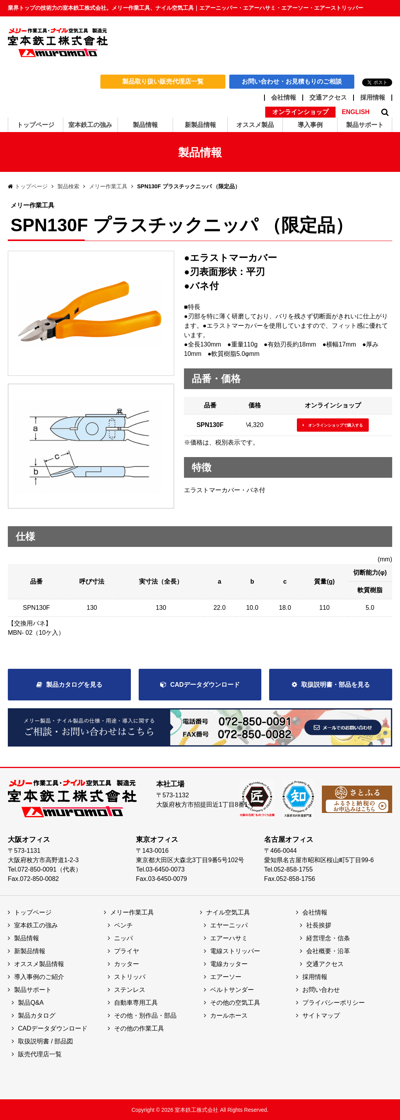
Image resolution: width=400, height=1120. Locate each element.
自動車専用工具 (136, 1002)
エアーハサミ (229, 937)
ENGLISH (356, 112)
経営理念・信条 (328, 937)
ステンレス (129, 989)
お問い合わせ (321, 989)
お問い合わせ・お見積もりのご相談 (292, 81)
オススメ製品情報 (39, 963)
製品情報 (26, 937)
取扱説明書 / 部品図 (45, 1040)
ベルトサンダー (232, 989)
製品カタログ (36, 1014)
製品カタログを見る (74, 684)
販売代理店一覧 (40, 1053)
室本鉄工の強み (36, 924)
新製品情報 (29, 950)
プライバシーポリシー (333, 1002)
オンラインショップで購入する (335, 425)
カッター (126, 963)
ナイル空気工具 (228, 911)
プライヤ (126, 950)
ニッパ (123, 937)
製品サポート (33, 989)
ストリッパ (129, 976)
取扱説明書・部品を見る (335, 684)
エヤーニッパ (229, 924)
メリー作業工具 (108, 186)
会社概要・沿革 (328, 950)
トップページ (31, 186)
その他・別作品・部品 (145, 1014)
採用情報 (372, 98)
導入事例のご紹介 (39, 976)
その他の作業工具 (139, 1027)
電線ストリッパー (235, 950)
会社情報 (283, 98)
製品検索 (68, 186)
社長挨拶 (318, 924)
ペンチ (123, 924)
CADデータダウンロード (205, 684)
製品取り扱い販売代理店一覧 (163, 81)
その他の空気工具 (235, 1002)
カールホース (229, 1014)
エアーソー (225, 976)
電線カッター (229, 963)
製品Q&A (31, 1002)
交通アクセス (328, 98)
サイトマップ (321, 1014)
